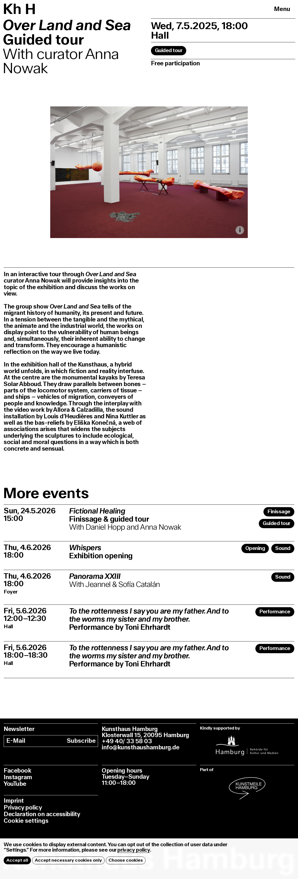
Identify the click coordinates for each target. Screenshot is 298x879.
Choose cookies (126, 860)
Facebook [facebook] (17, 771)
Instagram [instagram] (18, 777)
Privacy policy (23, 808)
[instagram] (247, 742)
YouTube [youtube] (15, 784)
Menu (282, 9)
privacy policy (133, 850)
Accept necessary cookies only (68, 860)
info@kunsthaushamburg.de (140, 747)
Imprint (14, 801)
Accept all (17, 860)
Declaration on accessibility (42, 814)
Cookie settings (26, 821)
